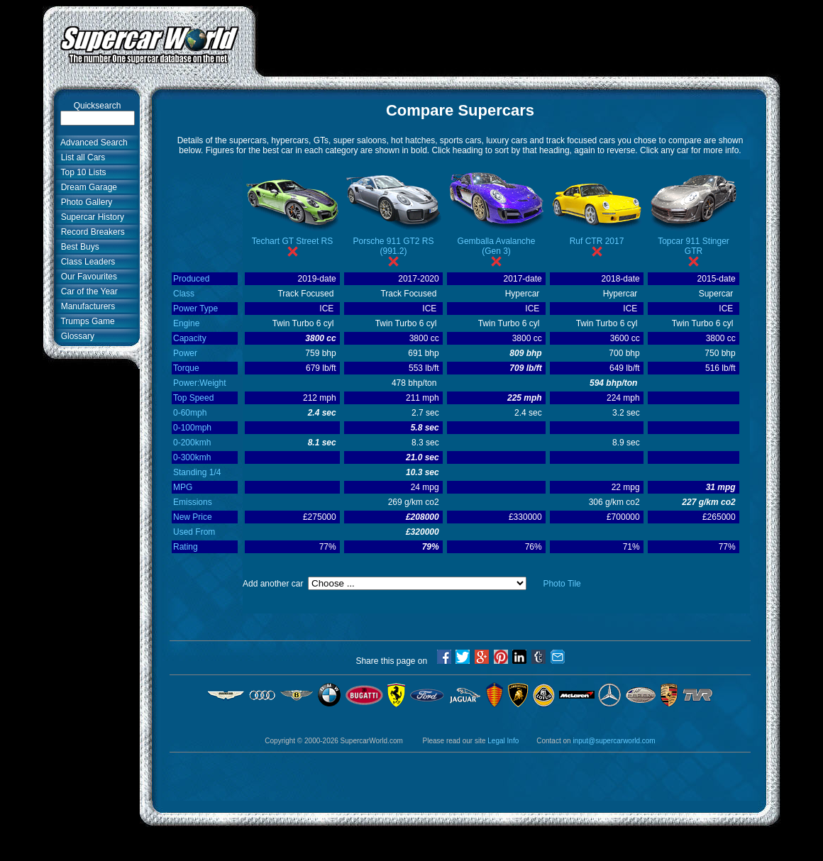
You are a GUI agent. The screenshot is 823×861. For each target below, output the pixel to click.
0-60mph (189, 413)
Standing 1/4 (197, 472)
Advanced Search (92, 143)
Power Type (195, 308)
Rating (185, 547)
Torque (186, 368)
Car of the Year (87, 291)
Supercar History (90, 217)
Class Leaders (85, 262)
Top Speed (193, 398)
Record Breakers (90, 232)
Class (183, 294)
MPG (182, 487)
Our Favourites (86, 277)
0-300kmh (192, 457)
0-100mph (192, 428)
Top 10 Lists (81, 172)
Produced (191, 279)
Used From (194, 532)
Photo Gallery (84, 202)
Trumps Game (85, 321)
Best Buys (77, 247)
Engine (186, 323)
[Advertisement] (518, 38)
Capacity (189, 338)
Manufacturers (85, 306)
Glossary (75, 336)
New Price (192, 517)
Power (185, 353)
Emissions (192, 502)
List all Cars (80, 157)
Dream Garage (86, 187)
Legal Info (503, 741)
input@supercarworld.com (614, 741)
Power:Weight (199, 383)
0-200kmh (192, 443)
